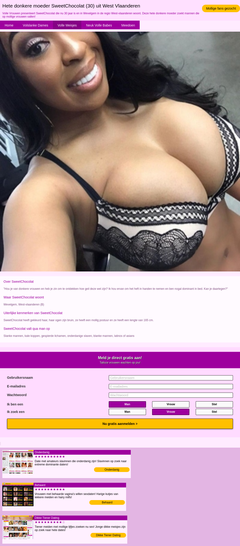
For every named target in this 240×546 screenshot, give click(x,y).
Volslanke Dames (35, 25)
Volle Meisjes (67, 25)
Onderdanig (112, 469)
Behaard (107, 502)
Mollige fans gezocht (221, 8)
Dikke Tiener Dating (108, 535)
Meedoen (128, 25)
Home (9, 25)
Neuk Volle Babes (99, 25)
